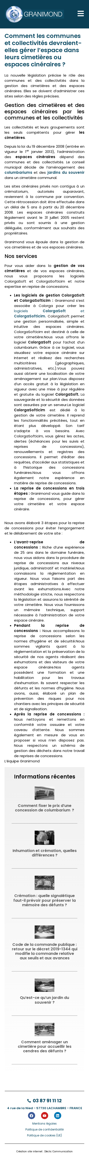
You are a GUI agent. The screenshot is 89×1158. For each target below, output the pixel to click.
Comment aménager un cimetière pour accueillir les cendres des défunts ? (44, 1046)
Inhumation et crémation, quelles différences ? (45, 853)
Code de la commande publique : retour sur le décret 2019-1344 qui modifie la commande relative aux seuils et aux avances (44, 951)
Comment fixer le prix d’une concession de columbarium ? (44, 808)
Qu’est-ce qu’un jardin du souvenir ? (44, 1000)
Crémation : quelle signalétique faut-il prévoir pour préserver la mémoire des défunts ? (44, 900)
